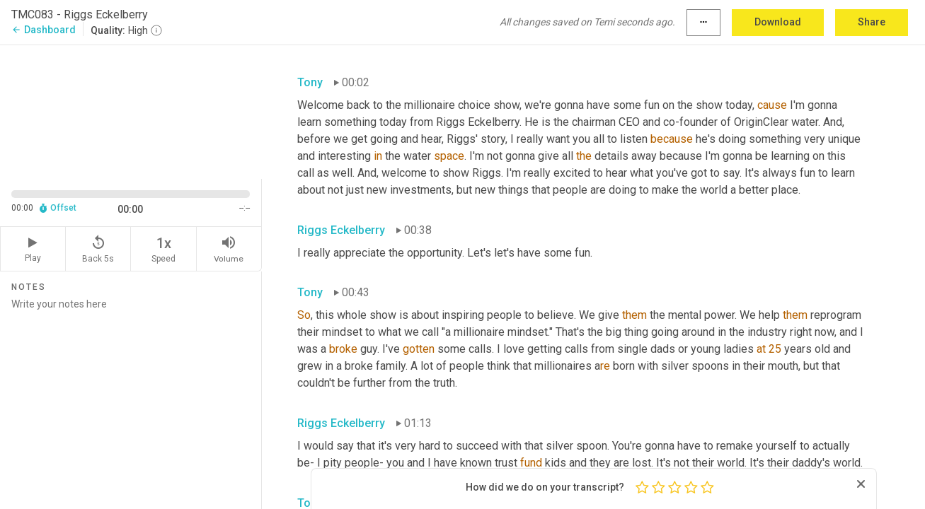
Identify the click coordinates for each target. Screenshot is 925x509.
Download (777, 22)
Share (871, 22)
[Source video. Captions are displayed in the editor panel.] (131, 110)
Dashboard (43, 29)
